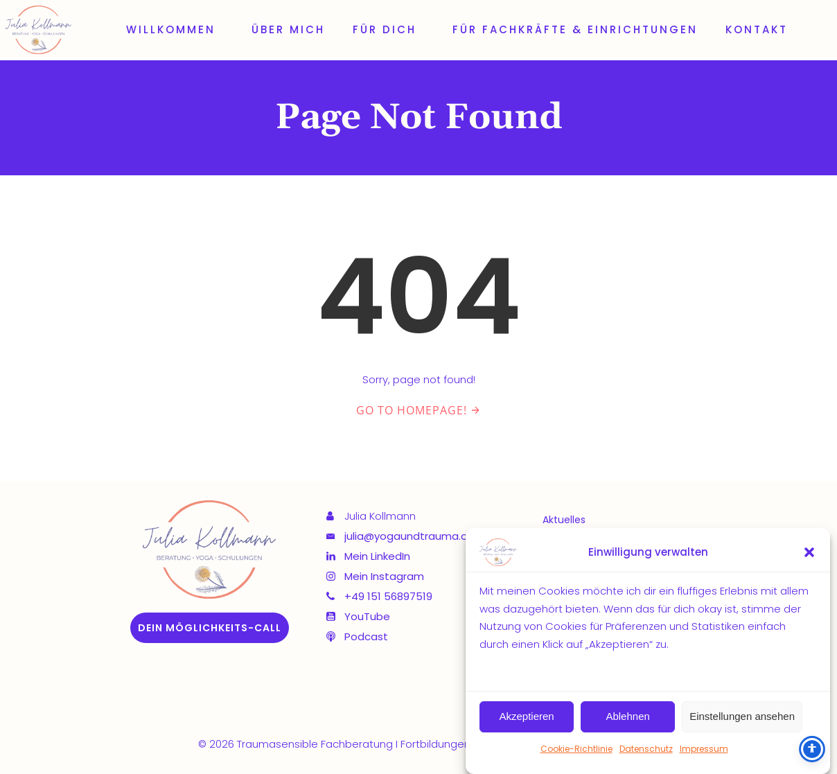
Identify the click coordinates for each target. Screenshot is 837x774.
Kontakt (756, 29)
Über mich (288, 29)
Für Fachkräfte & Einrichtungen (575, 29)
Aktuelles (564, 520)
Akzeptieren (526, 717)
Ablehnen (627, 717)
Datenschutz (646, 749)
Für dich (389, 29)
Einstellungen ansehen (742, 717)
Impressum (704, 749)
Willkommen (175, 29)
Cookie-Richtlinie (576, 749)
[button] (809, 553)
